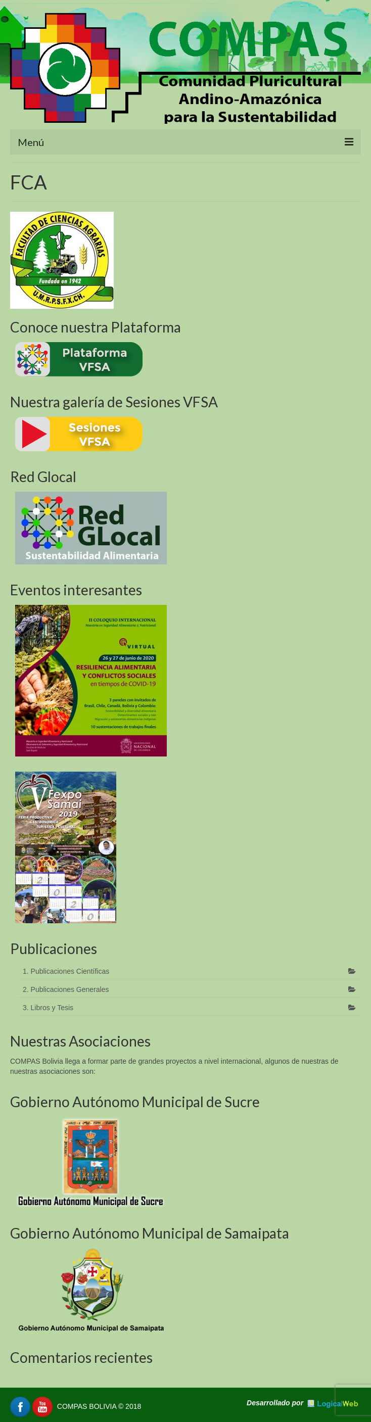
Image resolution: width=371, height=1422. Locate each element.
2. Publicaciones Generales (66, 989)
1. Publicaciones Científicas (66, 971)
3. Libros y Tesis (48, 1008)
